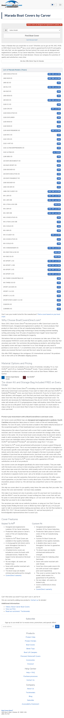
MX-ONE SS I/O (32, 257)
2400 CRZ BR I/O (32, 187)
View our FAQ (10, 609)
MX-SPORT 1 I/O (32, 261)
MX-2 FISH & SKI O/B (32, 222)
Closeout (30, 664)
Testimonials (30, 692)
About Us (30, 689)
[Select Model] (34, 30)
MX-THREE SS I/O (32, 283)
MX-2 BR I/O (32, 209)
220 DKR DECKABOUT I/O (32, 161)
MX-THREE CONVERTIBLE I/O (32, 278)
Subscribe (30, 700)
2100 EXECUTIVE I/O (32, 113)
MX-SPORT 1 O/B (32, 265)
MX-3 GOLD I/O (32, 244)
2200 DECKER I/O (32, 170)
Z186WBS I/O (32, 309)
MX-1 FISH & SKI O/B (32, 204)
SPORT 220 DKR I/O (32, 287)
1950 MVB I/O (32, 96)
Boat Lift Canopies (30, 652)
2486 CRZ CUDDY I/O (32, 191)
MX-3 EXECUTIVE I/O (32, 239)
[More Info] (53, 626)
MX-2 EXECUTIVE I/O (32, 217)
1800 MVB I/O (32, 78)
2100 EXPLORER (32, 117)
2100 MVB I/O (32, 122)
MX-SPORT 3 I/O (32, 274)
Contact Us (30, 680)
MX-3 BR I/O (32, 230)
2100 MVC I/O (32, 135)
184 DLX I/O (32, 87)
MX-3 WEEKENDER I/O (32, 248)
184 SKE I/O (32, 91)
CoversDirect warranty (13, 575)
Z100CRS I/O (32, 304)
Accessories (30, 660)
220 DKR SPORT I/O (32, 165)
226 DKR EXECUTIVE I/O (32, 174)
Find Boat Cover (32, 36)
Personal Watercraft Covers (30, 656)
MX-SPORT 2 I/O (32, 270)
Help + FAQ (30, 672)
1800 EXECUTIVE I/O (32, 74)
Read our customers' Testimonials (18, 611)
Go (57, 626)
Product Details (30, 641)
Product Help (30, 637)
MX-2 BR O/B (32, 213)
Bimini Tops (30, 649)
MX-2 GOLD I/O (32, 226)
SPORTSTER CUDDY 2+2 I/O (32, 300)
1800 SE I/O (32, 83)
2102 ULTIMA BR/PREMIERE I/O (32, 148)
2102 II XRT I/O (32, 144)
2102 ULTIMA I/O (32, 152)
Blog (30, 696)
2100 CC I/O (32, 104)
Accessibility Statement (30, 704)
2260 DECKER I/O (32, 183)
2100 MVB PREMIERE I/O (32, 131)
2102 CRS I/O (32, 139)
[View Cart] (53, 4)
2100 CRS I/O (32, 109)
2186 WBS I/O (32, 157)
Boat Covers (30, 645)
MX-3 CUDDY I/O (32, 235)
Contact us (34, 600)
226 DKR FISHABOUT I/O (32, 178)
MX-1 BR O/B (32, 200)
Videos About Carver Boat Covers (18, 607)
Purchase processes (30, 676)
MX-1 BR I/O (32, 196)
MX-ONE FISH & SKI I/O (32, 252)
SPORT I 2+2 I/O (32, 291)
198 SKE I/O (32, 100)
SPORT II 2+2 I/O (32, 296)
